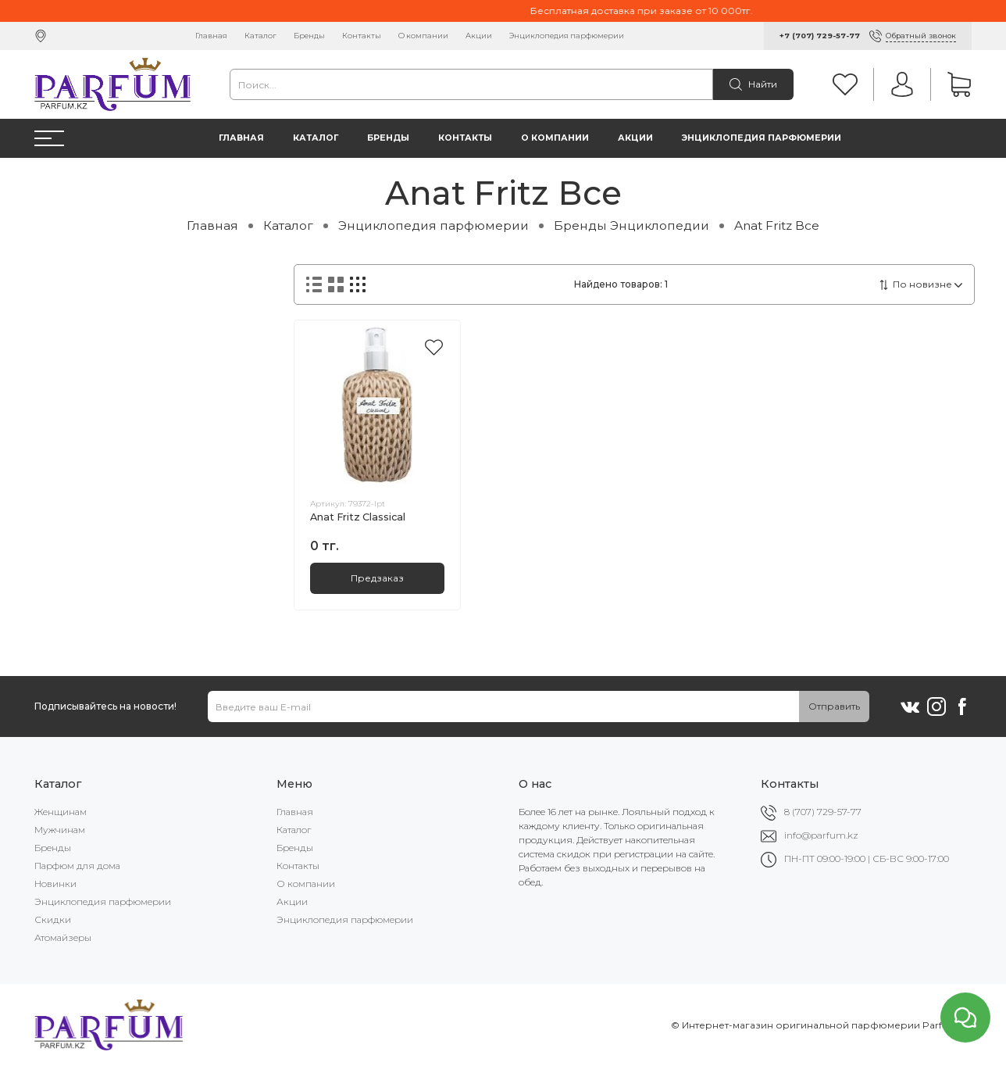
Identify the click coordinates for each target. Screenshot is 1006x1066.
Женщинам (60, 811)
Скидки (52, 919)
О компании (423, 35)
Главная (211, 35)
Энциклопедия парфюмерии (566, 35)
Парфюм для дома (77, 865)
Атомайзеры (62, 937)
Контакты (361, 35)
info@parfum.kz (821, 835)
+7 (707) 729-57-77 (819, 35)
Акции (479, 35)
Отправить (834, 706)
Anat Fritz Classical (357, 517)
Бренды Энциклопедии (631, 225)
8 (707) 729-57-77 (823, 811)
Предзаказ (377, 578)
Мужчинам (59, 829)
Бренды (309, 35)
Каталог (260, 35)
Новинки (55, 883)
